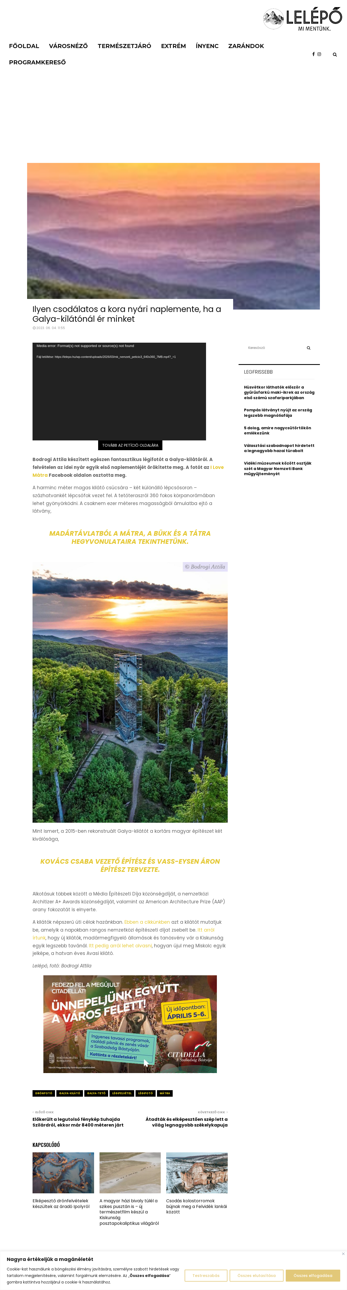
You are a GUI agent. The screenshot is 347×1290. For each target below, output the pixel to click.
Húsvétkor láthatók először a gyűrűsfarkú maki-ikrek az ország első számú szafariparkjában (279, 392)
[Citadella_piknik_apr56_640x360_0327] (130, 1071)
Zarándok (246, 46)
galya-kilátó (69, 1093)
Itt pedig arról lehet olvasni (120, 945)
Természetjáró (124, 46)
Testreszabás (206, 1275)
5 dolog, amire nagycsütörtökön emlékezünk (277, 430)
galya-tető (96, 1093)
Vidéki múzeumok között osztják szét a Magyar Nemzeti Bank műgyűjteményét (277, 469)
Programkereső (37, 62)
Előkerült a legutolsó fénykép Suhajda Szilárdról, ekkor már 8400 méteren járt (78, 1122)
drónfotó (43, 1093)
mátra (165, 1093)
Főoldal (24, 46)
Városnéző (68, 46)
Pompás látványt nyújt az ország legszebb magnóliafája (278, 412)
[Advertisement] (173, 122)
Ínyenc (207, 46)
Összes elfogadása (313, 1275)
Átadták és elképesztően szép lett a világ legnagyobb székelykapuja (187, 1122)
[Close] (343, 1254)
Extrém (173, 46)
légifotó (145, 1093)
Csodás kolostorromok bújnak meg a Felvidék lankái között (196, 1206)
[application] (119, 391)
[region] (173, 1270)
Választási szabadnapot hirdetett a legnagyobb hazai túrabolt (279, 448)
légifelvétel (121, 1093)
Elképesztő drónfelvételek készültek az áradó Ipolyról (61, 1204)
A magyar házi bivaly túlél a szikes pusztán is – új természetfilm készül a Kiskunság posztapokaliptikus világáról (129, 1212)
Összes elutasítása (256, 1275)
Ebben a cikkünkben (147, 922)
